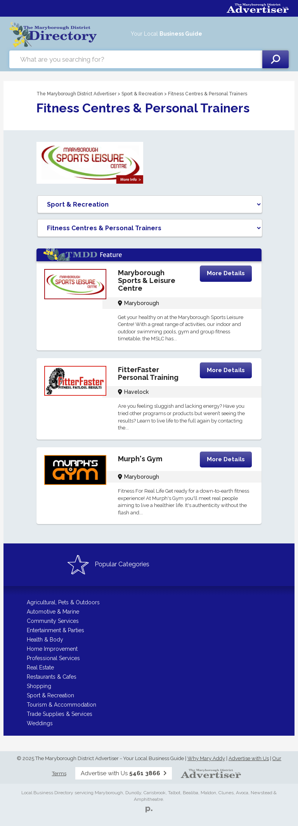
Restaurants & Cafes (51, 677)
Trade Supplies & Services (59, 714)
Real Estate (40, 667)
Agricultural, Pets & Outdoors (63, 602)
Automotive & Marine (53, 612)
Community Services (53, 621)
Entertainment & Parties (55, 630)
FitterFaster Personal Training (148, 373)
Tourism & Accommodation (61, 705)
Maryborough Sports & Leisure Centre (146, 280)
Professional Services (53, 658)
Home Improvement (52, 649)
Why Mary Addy (206, 758)
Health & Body (45, 639)
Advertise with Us (249, 758)
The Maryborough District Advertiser (76, 94)
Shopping (39, 686)
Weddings (40, 723)
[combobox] (135, 59)
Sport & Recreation (142, 94)
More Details (226, 273)
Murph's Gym (140, 459)
